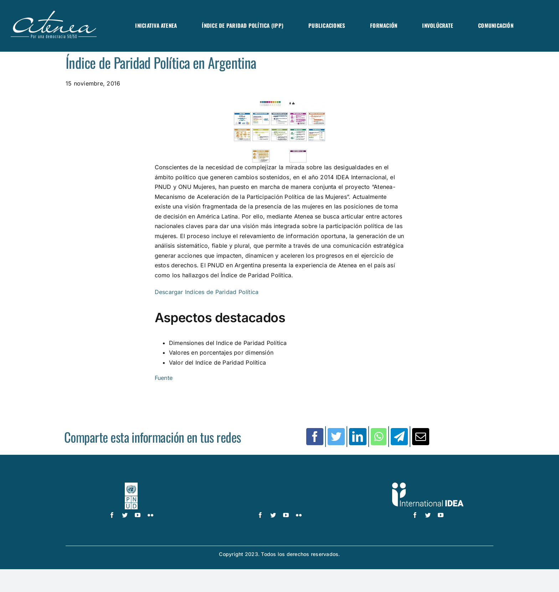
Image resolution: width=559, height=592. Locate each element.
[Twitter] (336, 436)
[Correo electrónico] (420, 436)
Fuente (164, 377)
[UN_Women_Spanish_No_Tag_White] (279, 485)
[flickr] (150, 515)
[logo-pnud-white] (131, 485)
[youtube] (137, 515)
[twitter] (125, 515)
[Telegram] (399, 436)
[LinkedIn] (357, 436)
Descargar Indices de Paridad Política (207, 291)
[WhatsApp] (378, 436)
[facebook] (112, 515)
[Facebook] (314, 436)
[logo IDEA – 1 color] (427, 485)
